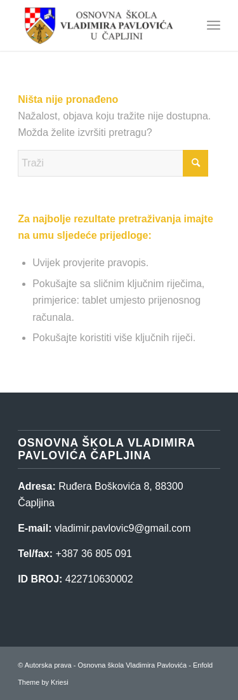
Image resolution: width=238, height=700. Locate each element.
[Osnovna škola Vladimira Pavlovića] (99, 25)
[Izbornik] (213, 25)
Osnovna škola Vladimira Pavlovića (132, 665)
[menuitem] (213, 25)
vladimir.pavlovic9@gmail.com (123, 528)
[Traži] (113, 163)
